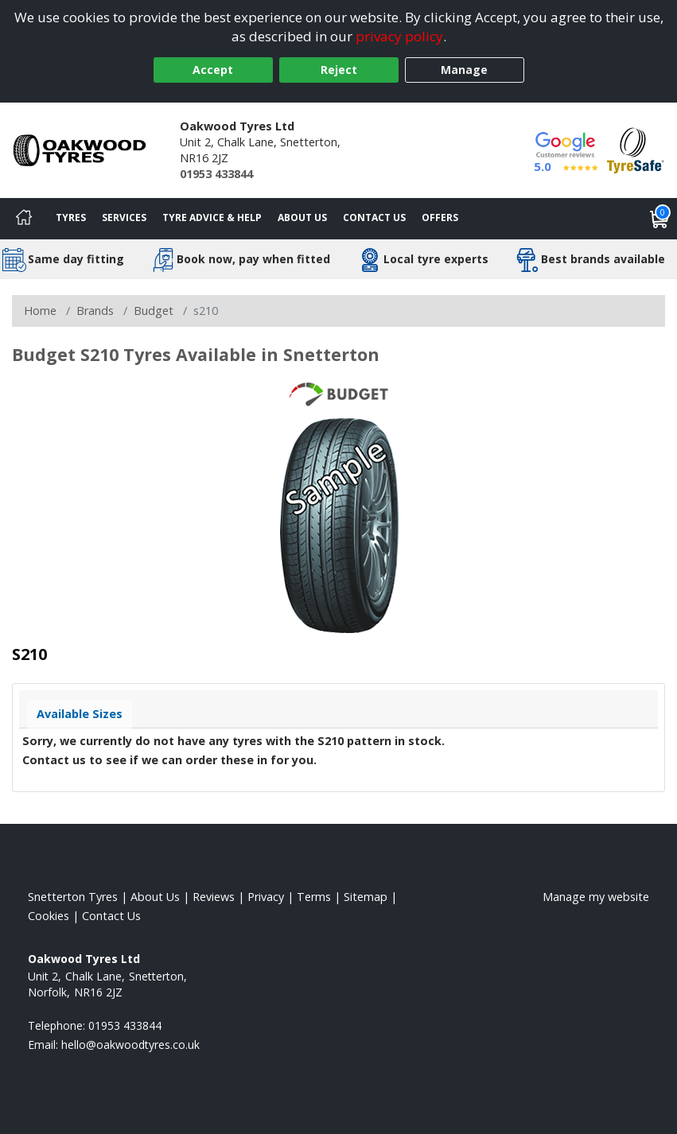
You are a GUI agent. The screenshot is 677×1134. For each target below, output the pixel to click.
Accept (213, 69)
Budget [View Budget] (153, 310)
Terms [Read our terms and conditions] (314, 896)
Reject (339, 69)
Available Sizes (80, 713)
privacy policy (399, 36)
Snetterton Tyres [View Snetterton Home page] (73, 896)
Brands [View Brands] (95, 310)
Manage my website (596, 896)
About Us (302, 217)
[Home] (24, 218)
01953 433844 (216, 173)
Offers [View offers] (440, 217)
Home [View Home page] (40, 310)
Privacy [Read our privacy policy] (265, 896)
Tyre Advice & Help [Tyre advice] (212, 217)
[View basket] (659, 218)
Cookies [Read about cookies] (48, 915)
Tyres (71, 217)
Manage (464, 69)
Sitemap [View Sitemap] (365, 896)
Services (124, 217)
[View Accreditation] (635, 149)
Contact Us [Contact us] (374, 217)
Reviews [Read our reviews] (214, 896)
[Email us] (130, 1044)
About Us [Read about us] (155, 896)
